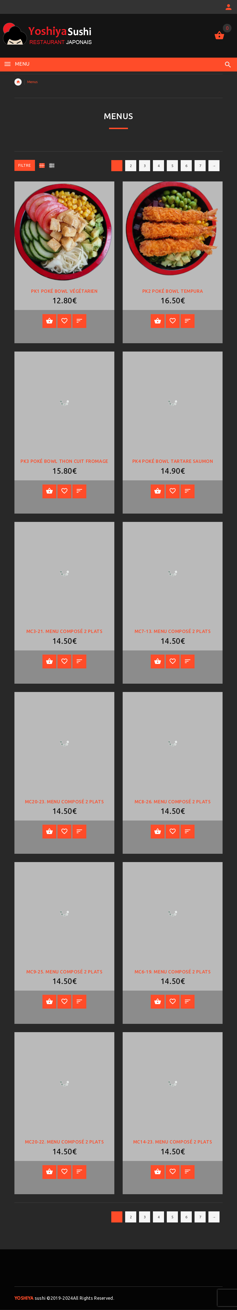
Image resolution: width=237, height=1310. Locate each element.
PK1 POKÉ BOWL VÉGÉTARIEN (64, 291)
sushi (30, 1298)
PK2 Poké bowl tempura (172, 291)
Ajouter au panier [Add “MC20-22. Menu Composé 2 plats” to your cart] (49, 1171)
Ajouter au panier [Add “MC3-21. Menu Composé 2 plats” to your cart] (49, 661)
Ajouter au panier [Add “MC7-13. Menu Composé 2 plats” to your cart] (158, 661)
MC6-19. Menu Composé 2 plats (173, 971)
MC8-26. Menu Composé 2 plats (173, 801)
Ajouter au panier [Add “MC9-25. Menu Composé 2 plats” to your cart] (49, 1001)
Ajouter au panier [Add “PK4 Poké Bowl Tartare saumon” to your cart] (158, 491)
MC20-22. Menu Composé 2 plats (64, 1141)
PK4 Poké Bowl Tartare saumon (172, 461)
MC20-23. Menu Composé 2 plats (64, 801)
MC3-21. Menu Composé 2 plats (64, 631)
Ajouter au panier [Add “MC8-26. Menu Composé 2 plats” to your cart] (158, 831)
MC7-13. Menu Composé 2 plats (173, 631)
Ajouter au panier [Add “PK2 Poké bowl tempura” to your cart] (158, 321)
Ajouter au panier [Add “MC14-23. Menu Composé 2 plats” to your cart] (158, 1171)
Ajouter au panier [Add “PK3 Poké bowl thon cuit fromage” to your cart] (49, 491)
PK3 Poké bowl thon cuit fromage (64, 461)
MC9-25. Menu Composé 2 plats (64, 971)
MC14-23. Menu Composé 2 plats (172, 1141)
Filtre (24, 165)
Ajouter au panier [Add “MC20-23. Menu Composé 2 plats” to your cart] (49, 831)
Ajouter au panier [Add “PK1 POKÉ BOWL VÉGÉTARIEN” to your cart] (49, 321)
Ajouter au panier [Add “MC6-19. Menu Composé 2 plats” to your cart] (158, 1001)
